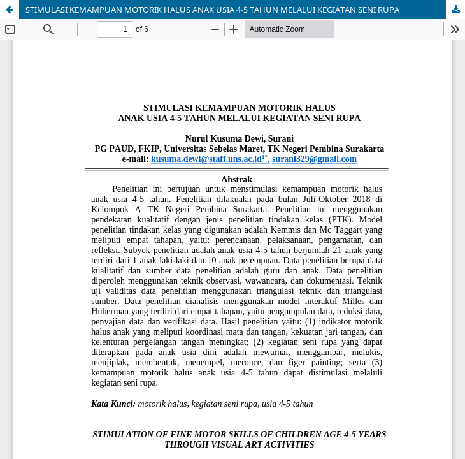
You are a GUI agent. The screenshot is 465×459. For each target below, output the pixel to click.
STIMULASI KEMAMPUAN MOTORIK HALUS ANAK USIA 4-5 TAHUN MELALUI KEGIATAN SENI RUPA (212, 9)
